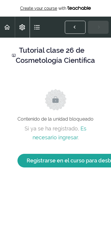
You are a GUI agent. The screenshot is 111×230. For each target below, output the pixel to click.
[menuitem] (22, 27)
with (55, 8)
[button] (7, 27)
